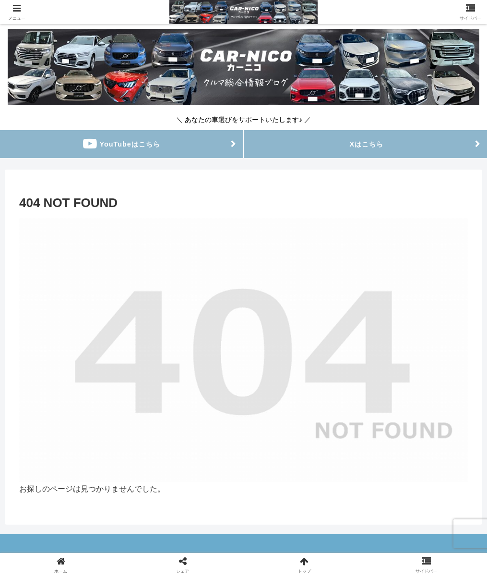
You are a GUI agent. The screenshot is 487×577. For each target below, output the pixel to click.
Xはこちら (365, 144)
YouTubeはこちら (121, 144)
